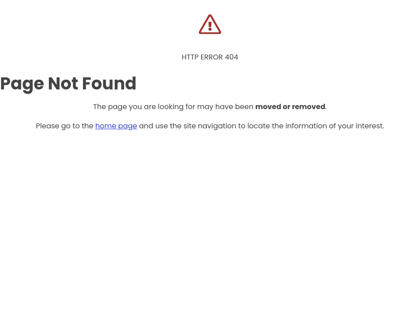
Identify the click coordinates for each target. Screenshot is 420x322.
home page (116, 126)
